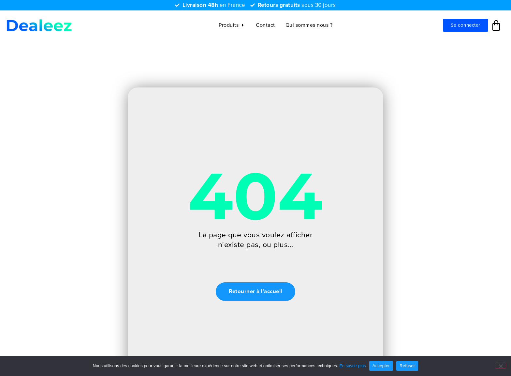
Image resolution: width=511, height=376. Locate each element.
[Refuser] (500, 365)
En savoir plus (352, 365)
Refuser (407, 365)
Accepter (381, 365)
